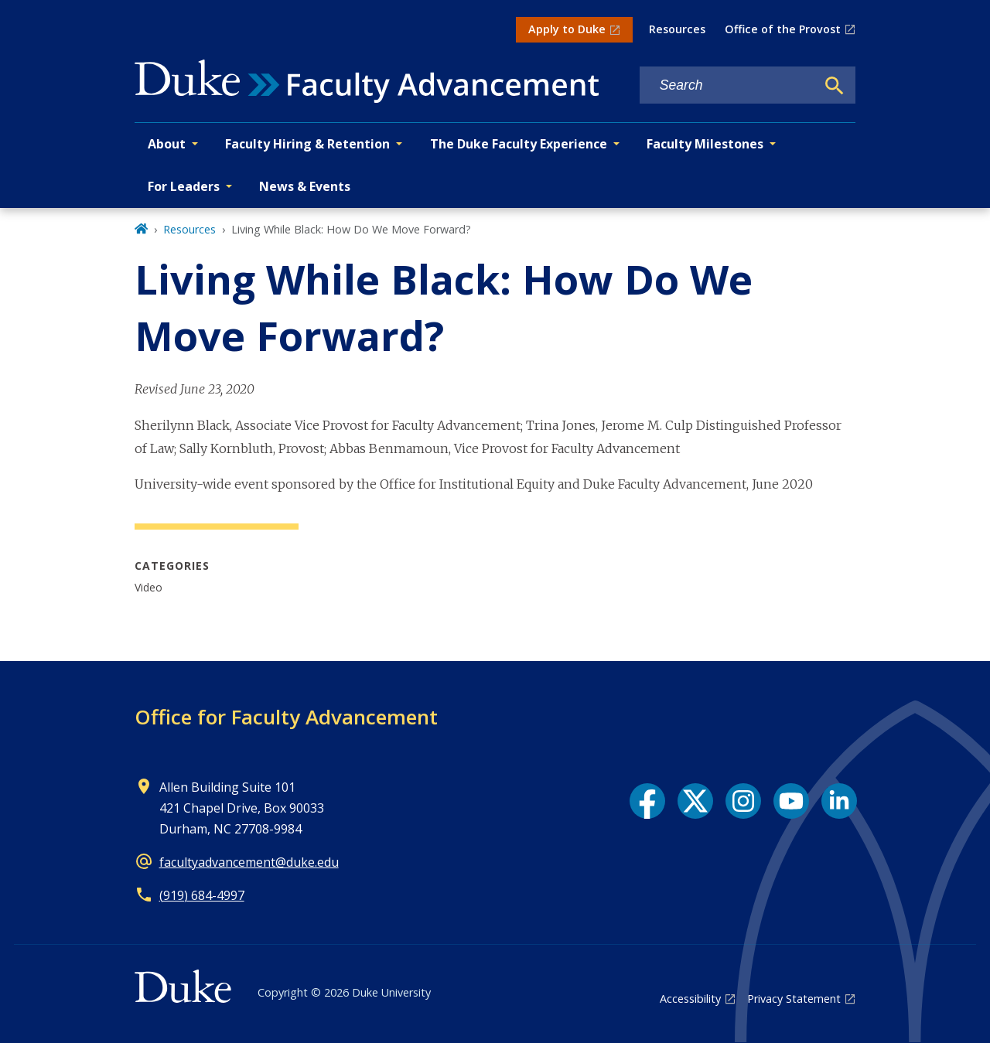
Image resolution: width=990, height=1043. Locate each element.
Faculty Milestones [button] (705, 143)
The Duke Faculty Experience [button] (518, 143)
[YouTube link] (791, 801)
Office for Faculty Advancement (286, 717)
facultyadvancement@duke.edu (249, 862)
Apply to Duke (567, 29)
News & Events (304, 186)
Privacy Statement (794, 998)
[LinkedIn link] (839, 801)
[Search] (834, 86)
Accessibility (690, 998)
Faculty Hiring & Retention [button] (307, 143)
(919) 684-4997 (201, 895)
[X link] (695, 801)
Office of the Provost (783, 29)
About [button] (167, 143)
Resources (677, 29)
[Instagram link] (743, 801)
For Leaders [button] (184, 186)
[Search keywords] (727, 85)
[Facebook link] (647, 801)
